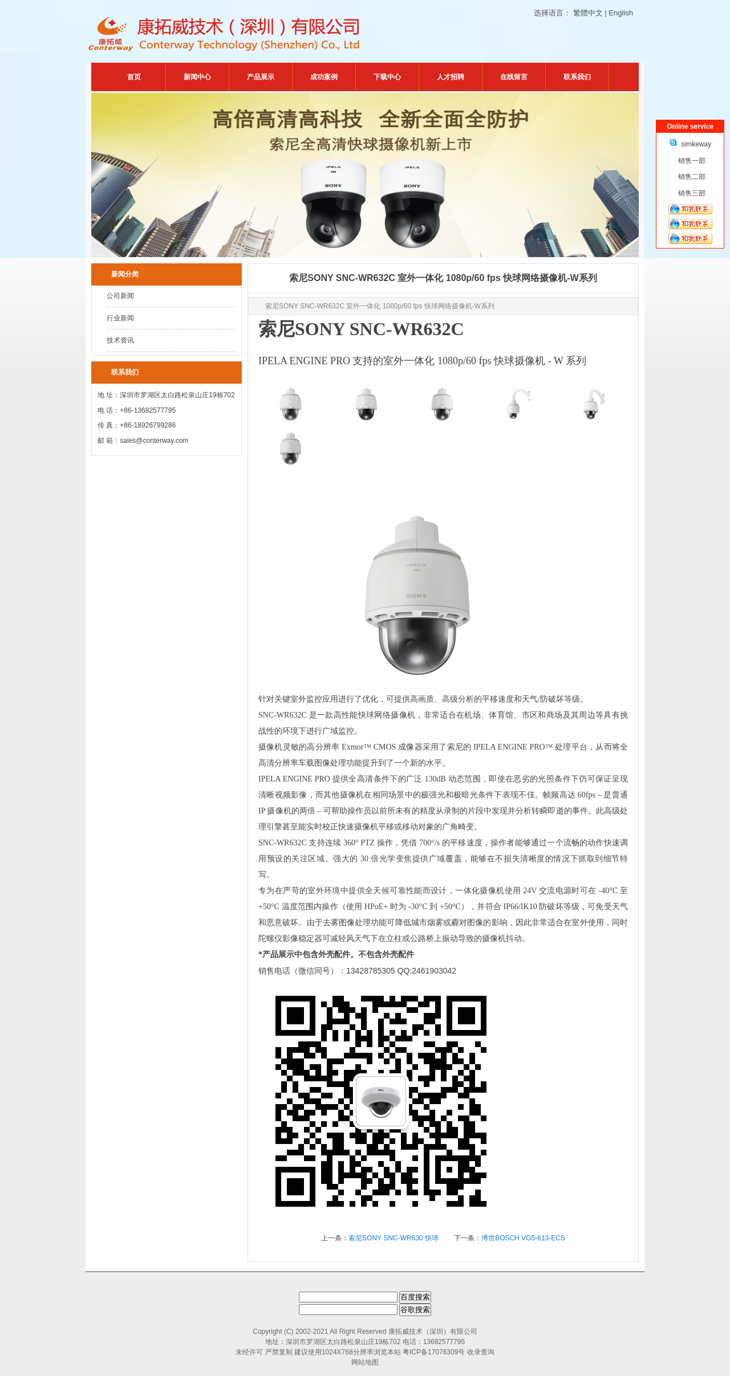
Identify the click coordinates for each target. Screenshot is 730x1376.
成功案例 (324, 77)
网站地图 (365, 1362)
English (621, 13)
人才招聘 (450, 77)
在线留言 (514, 77)
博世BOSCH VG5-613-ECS (523, 1238)
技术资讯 (120, 340)
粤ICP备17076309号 (434, 1352)
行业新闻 (120, 318)
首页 (134, 77)
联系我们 (577, 77)
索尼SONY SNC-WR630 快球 (394, 1238)
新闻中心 (197, 77)
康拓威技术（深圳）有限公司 (432, 1332)
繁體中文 (588, 13)
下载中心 (387, 77)
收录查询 (480, 1352)
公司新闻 (120, 296)
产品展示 (260, 77)
